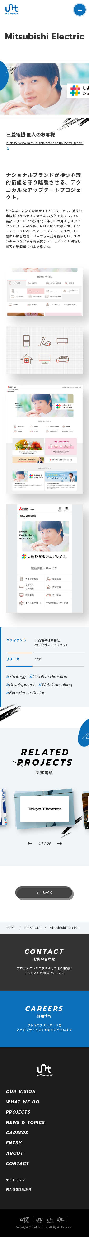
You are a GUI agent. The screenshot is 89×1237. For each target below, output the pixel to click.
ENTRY (14, 1143)
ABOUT (14, 1153)
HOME (10, 927)
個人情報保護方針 (19, 1189)
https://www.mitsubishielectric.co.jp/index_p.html (44, 143)
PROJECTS (32, 927)
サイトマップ (15, 1180)
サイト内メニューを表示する (80, 10)
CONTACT (17, 1163)
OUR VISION (21, 1091)
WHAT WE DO (22, 1102)
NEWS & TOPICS (25, 1122)
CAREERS (17, 1132)
